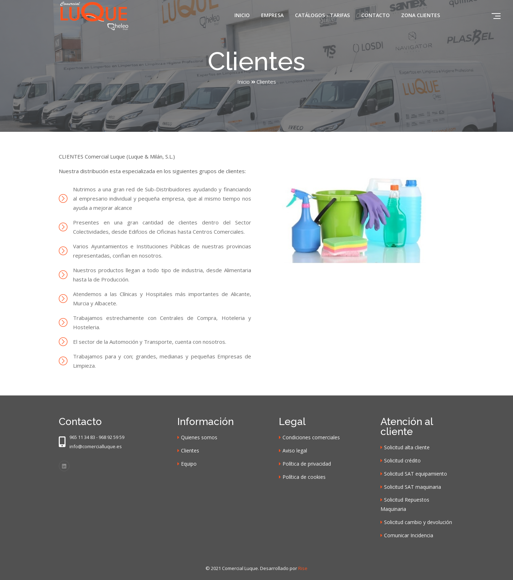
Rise (302, 568)
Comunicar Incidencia (408, 535)
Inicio (242, 15)
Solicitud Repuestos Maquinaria (404, 504)
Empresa (272, 15)
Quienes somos (199, 437)
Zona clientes (420, 15)
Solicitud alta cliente (407, 447)
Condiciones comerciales (311, 437)
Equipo (189, 463)
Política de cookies (304, 476)
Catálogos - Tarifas (322, 15)
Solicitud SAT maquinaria (412, 486)
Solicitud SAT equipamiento (415, 473)
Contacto (375, 15)
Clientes (190, 450)
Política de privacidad (307, 463)
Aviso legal (295, 450)
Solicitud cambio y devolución (418, 522)
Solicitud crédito (402, 460)
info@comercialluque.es (95, 446)
